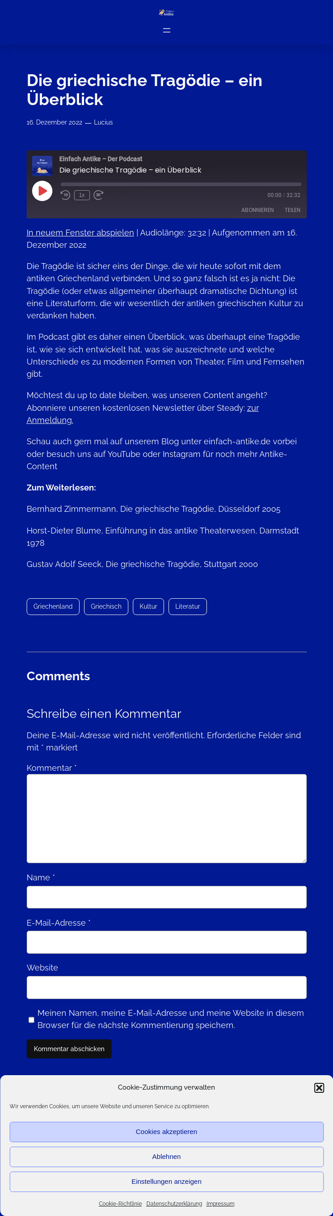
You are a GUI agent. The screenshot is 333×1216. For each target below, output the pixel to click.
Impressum (220, 1204)
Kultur (148, 606)
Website (42, 967)
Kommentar (52, 768)
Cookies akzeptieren (166, 1131)
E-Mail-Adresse (59, 923)
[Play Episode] (42, 191)
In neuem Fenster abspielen (80, 232)
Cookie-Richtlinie (120, 1204)
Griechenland (53, 606)
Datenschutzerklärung (174, 1204)
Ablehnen (166, 1156)
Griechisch (106, 606)
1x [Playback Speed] (82, 195)
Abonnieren (257, 210)
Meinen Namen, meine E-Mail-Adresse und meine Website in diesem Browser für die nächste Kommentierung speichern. (171, 1019)
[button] (319, 1087)
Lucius (103, 122)
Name (41, 877)
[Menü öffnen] (166, 29)
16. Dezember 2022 (54, 122)
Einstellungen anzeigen (166, 1181)
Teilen (292, 210)
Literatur (187, 606)
